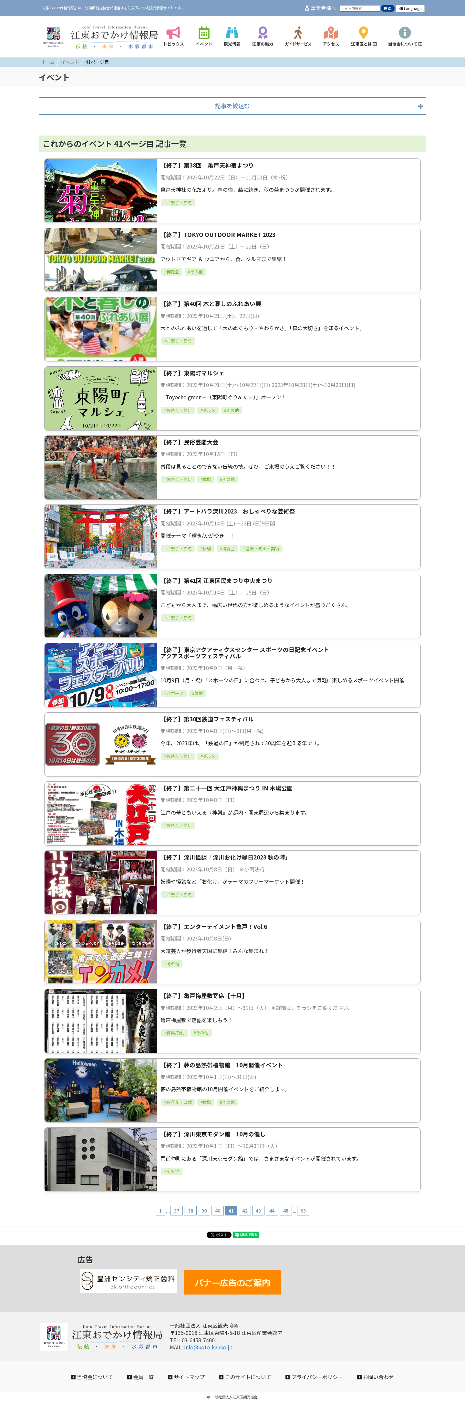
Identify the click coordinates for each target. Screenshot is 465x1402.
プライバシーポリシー (314, 1377)
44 (271, 1210)
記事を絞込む (232, 106)
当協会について (92, 1377)
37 (176, 1210)
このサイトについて (245, 1377)
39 (204, 1210)
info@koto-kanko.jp (208, 1347)
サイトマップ (186, 1377)
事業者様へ (320, 8)
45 (285, 1210)
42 (244, 1210)
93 (303, 1210)
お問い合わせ (375, 1377)
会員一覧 (140, 1377)
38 (190, 1210)
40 (217, 1210)
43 (258, 1210)
